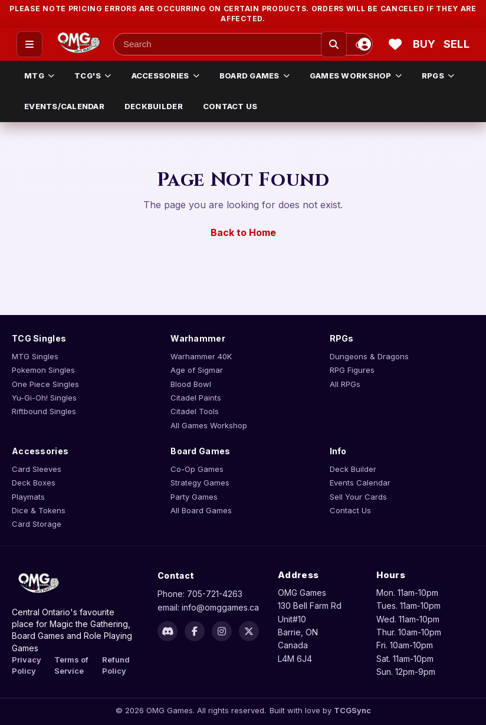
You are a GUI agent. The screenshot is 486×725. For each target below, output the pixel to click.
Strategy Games (199, 482)
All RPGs (345, 384)
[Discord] (167, 631)
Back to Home (243, 232)
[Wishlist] (395, 44)
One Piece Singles (45, 384)
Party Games (194, 496)
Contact (175, 575)
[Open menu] (29, 44)
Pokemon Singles (43, 370)
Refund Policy (116, 665)
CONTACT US (230, 106)
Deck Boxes (33, 482)
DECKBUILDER (153, 106)
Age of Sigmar (196, 370)
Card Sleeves (36, 469)
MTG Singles (35, 356)
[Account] (364, 44)
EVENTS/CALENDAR (64, 106)
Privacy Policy (26, 665)
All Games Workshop (208, 425)
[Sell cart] (456, 44)
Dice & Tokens (38, 510)
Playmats (28, 496)
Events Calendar (360, 482)
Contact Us (350, 510)
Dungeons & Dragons (369, 356)
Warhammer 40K (201, 356)
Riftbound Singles (44, 411)
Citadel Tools (194, 411)
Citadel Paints (195, 397)
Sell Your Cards (358, 496)
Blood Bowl (190, 384)
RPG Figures (352, 370)
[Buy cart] (426, 44)
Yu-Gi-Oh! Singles (44, 397)
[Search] (334, 44)
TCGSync (352, 710)
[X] (249, 631)
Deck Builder (353, 469)
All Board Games (201, 510)
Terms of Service (71, 665)
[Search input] (243, 44)
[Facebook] (195, 631)
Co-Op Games (197, 469)
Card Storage (36, 524)
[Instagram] (222, 631)
